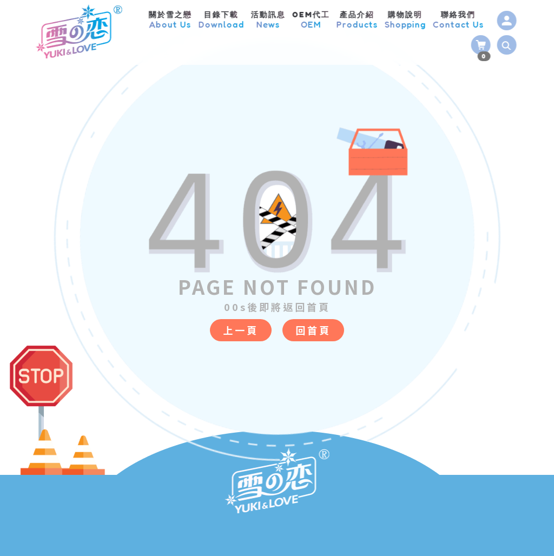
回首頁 (313, 330)
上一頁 (241, 330)
